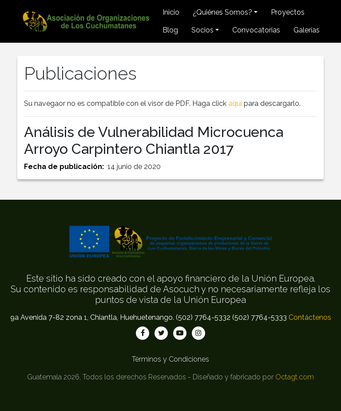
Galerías (306, 30)
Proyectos (288, 12)
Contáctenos (310, 317)
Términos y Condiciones (170, 359)
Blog (170, 30)
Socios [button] (202, 30)
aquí (235, 103)
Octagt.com (294, 377)
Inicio (171, 12)
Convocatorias (256, 30)
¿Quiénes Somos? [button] (222, 12)
